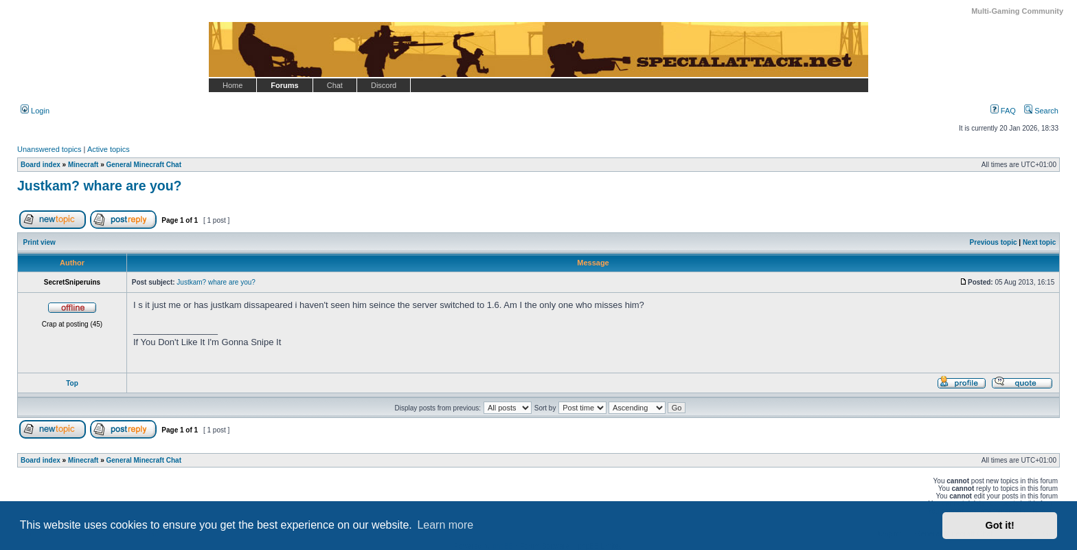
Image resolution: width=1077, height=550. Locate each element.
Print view (39, 242)
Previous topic (993, 242)
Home (232, 85)
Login (35, 111)
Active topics (108, 149)
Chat (335, 85)
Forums (284, 85)
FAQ (1003, 111)
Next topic (1039, 242)
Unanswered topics (49, 149)
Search (1041, 111)
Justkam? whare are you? (99, 185)
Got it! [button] (1000, 525)
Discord (383, 85)
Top (72, 383)
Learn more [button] (445, 525)
